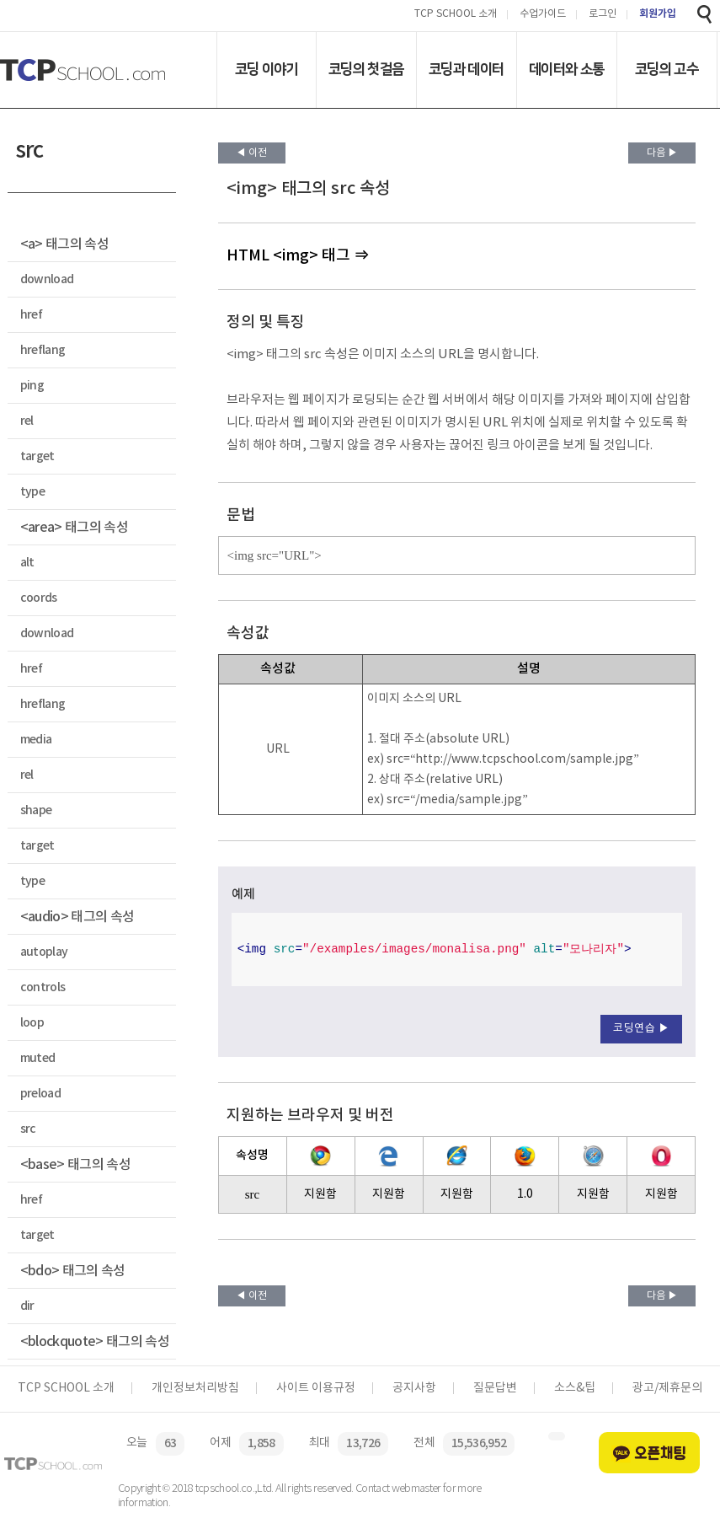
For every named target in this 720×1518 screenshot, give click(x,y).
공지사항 (414, 1388)
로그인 (602, 14)
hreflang (43, 350)
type (32, 492)
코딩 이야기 (266, 69)
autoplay (44, 952)
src (28, 1129)
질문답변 (495, 1388)
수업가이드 (543, 14)
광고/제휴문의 (667, 1388)
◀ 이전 (251, 153)
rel (27, 421)
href (31, 315)
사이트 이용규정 (315, 1388)
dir (27, 1306)
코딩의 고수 (666, 69)
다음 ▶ (662, 153)
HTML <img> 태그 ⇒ (298, 256)
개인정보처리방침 (195, 1388)
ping (32, 385)
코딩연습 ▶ (641, 1028)
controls (43, 987)
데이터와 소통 (566, 69)
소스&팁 (574, 1388)
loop (32, 1023)
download (47, 279)
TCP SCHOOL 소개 (455, 14)
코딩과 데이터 (466, 69)
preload (40, 1093)
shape (36, 810)
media (36, 739)
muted (38, 1058)
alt (27, 562)
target (37, 456)
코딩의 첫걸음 (365, 69)
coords (38, 598)
